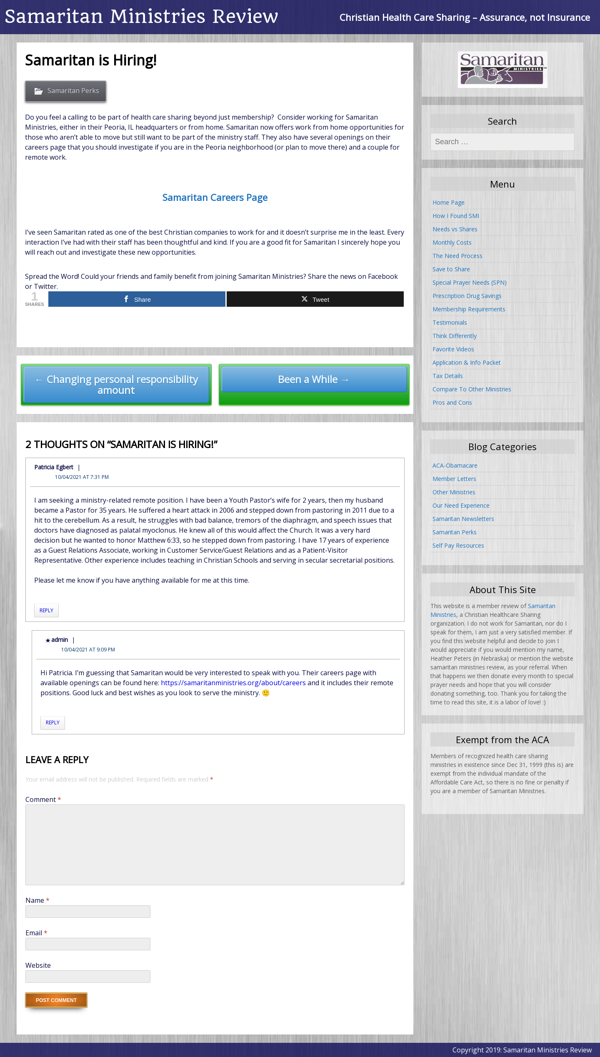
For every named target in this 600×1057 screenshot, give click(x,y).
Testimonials (449, 322)
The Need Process (457, 256)
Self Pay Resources (458, 545)
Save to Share (451, 269)
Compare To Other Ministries (471, 389)
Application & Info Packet (466, 362)
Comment (43, 799)
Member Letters (454, 479)
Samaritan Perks (73, 90)
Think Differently (454, 336)
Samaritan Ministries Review (141, 16)
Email (36, 932)
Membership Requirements (468, 309)
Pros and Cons (452, 402)
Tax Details (447, 376)
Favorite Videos (453, 349)
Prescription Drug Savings (467, 296)
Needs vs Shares (455, 229)
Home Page (448, 202)
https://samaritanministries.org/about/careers (233, 682)
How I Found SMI (455, 216)
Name (37, 900)
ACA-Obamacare (455, 465)
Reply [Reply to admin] (53, 722)
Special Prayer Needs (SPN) (469, 282)
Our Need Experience (461, 505)
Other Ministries (453, 492)
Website (38, 965)
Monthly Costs (452, 242)
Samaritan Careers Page (215, 197)
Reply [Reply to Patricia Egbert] (46, 610)
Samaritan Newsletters (463, 519)
